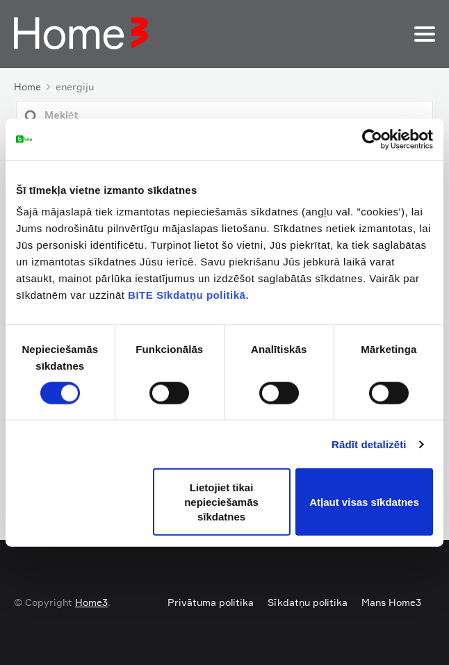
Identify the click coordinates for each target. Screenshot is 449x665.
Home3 (91, 602)
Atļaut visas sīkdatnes (364, 502)
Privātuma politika (211, 602)
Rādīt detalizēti (369, 444)
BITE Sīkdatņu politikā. (188, 295)
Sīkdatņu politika (308, 602)
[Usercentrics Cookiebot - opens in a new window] (372, 139)
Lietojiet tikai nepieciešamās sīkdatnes (221, 502)
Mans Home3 (391, 602)
